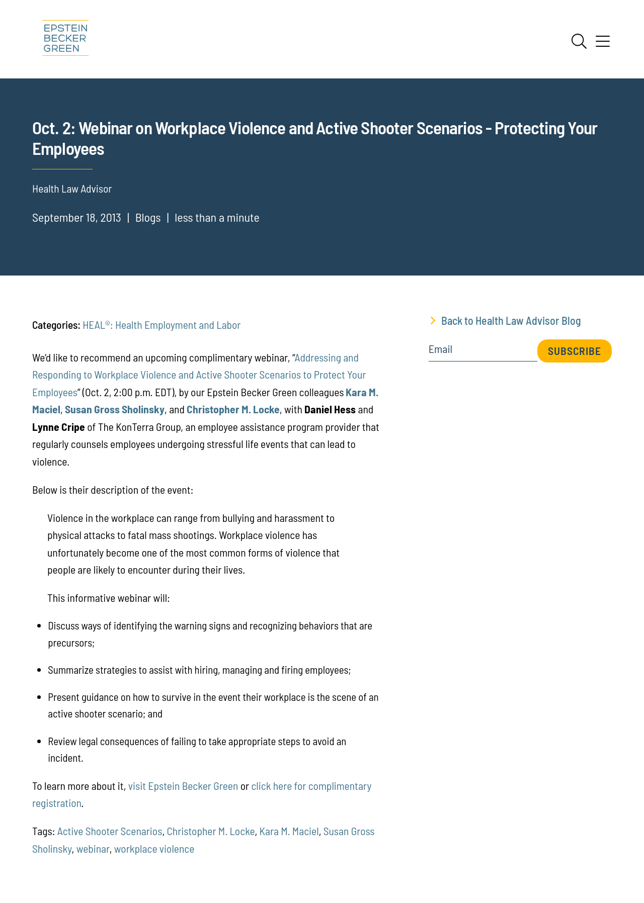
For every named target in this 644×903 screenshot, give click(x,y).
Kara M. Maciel (289, 830)
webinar (93, 848)
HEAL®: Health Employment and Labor (161, 324)
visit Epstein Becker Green (183, 785)
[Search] (579, 41)
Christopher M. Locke (211, 830)
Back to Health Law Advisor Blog (511, 320)
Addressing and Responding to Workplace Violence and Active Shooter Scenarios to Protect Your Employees (199, 374)
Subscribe (574, 350)
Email (440, 349)
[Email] (483, 352)
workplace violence (154, 848)
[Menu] (603, 45)
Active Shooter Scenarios (110, 830)
